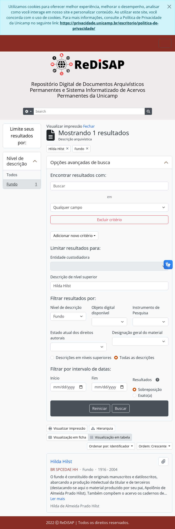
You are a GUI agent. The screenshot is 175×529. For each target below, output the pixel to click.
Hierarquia (102, 428)
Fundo (21, 185)
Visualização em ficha (67, 437)
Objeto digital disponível (103, 310)
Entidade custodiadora (70, 257)
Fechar (89, 126)
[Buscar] (109, 186)
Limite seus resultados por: (22, 136)
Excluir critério (109, 219)
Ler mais (57, 498)
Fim (95, 378)
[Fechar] (169, 6)
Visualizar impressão (67, 428)
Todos (12, 174)
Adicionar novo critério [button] (73, 235)
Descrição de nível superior (73, 276)
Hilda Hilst (61, 461)
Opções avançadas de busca (80, 162)
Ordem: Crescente (153, 446)
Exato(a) (145, 395)
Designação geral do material (137, 332)
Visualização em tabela (110, 437)
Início (54, 378)
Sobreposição (150, 389)
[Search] (89, 111)
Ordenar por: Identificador (109, 446)
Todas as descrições (137, 357)
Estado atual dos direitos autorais (71, 335)
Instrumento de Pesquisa (146, 310)
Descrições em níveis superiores (83, 357)
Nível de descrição (17, 161)
